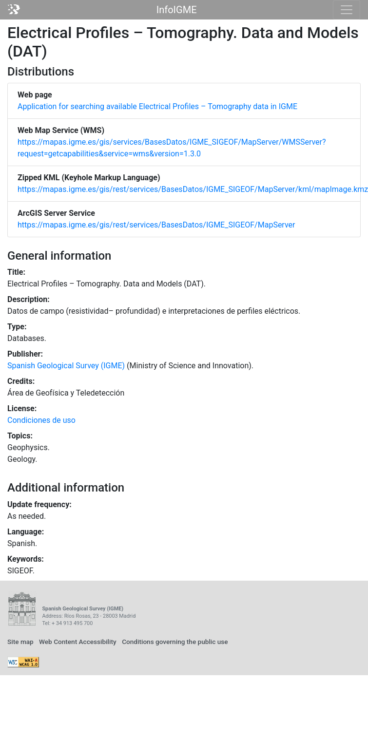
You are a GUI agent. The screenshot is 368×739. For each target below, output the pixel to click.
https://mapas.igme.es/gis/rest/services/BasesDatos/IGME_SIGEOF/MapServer (156, 224)
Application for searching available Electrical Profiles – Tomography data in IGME (157, 106)
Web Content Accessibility (77, 641)
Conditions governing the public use (175, 641)
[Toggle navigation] (346, 9)
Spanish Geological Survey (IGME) (66, 365)
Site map (20, 641)
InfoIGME (176, 10)
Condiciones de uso (41, 420)
